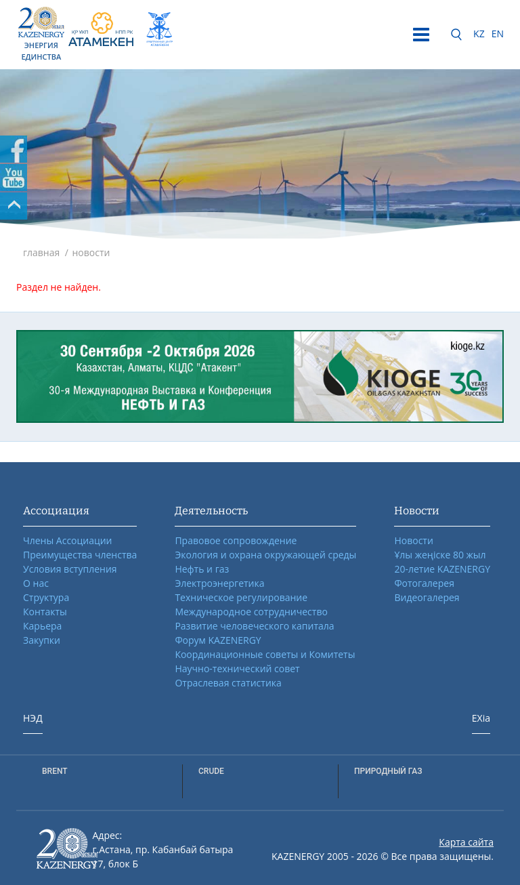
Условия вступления (70, 568)
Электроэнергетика (219, 583)
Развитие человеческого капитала (254, 625)
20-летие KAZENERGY (442, 568)
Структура (46, 597)
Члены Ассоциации (67, 540)
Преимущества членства (80, 554)
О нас (36, 583)
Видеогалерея (426, 597)
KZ (479, 33)
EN (498, 33)
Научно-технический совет (237, 668)
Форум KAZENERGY (218, 640)
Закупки (41, 640)
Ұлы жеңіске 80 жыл (439, 554)
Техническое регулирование (241, 597)
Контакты (45, 611)
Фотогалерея (424, 583)
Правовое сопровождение (236, 540)
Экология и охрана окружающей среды (265, 554)
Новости (413, 540)
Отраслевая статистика (228, 682)
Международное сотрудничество (251, 611)
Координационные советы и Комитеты (265, 654)
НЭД (33, 718)
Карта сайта (466, 842)
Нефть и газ (202, 568)
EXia (481, 718)
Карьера (42, 625)
